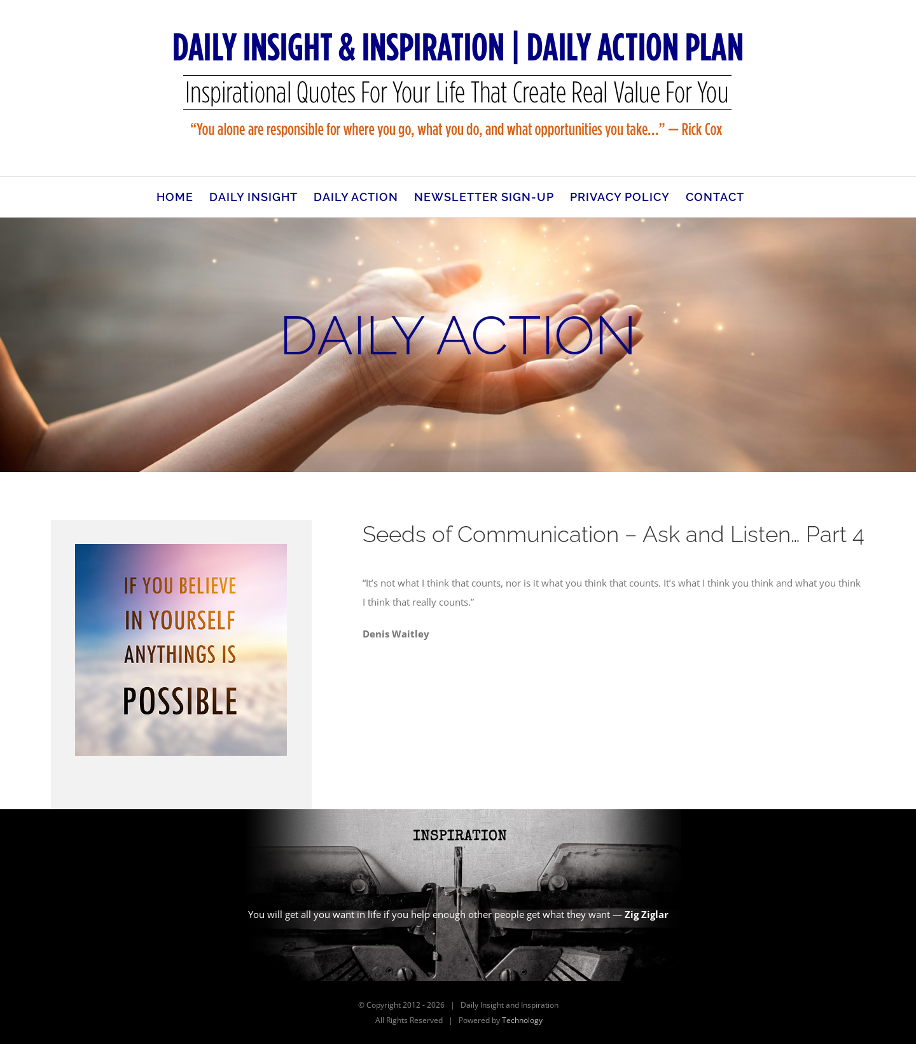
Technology (522, 1020)
